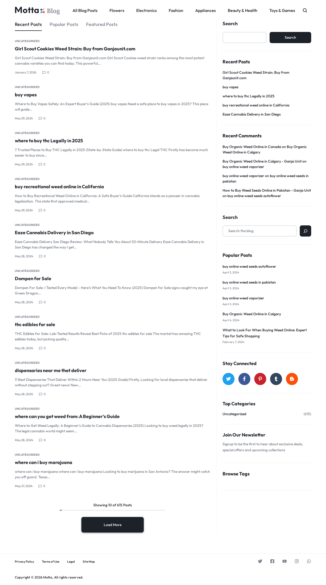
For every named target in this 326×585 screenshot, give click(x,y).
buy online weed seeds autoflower (254, 195)
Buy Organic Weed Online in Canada (252, 146)
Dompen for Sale (33, 278)
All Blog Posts (85, 10)
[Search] (305, 231)
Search (230, 23)
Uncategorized (27, 41)
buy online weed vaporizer (243, 166)
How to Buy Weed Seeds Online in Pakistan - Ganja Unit (267, 190)
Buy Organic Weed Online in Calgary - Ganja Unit (262, 161)
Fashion (176, 10)
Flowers (116, 10)
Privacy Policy (24, 561)
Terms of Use (50, 561)
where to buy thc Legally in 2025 (49, 141)
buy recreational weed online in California (59, 187)
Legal (71, 561)
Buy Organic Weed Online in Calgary (252, 314)
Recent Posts (28, 24)
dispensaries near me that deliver (51, 370)
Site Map (89, 561)
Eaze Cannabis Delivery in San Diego (54, 233)
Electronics (146, 10)
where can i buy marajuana (43, 462)
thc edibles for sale (35, 324)
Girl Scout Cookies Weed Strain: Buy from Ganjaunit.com (75, 49)
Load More (112, 524)
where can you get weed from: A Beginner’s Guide (67, 416)
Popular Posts (64, 24)
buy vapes (26, 95)
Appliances (205, 10)
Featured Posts (102, 24)
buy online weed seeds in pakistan (249, 282)
